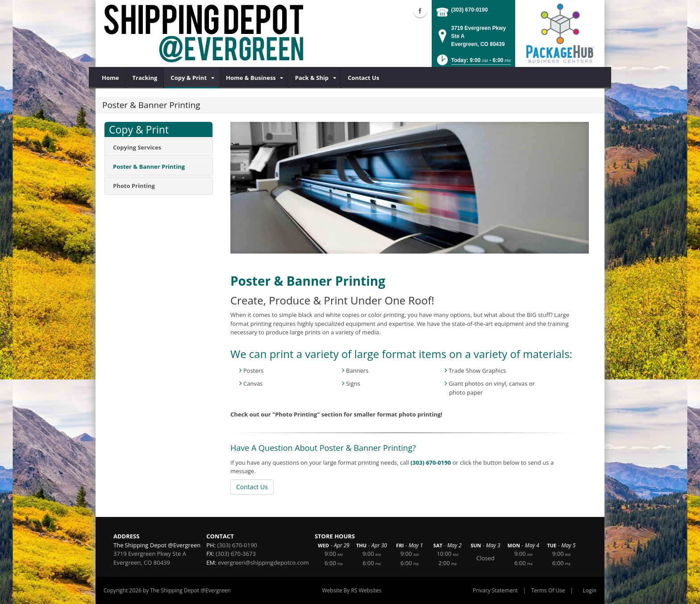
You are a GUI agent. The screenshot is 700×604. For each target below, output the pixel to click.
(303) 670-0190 (469, 10)
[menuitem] (110, 77)
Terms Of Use (548, 590)
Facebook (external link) (420, 10)
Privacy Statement (495, 590)
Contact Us (252, 487)
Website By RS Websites (351, 590)
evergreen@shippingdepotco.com (263, 562)
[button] (473, 62)
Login (589, 590)
